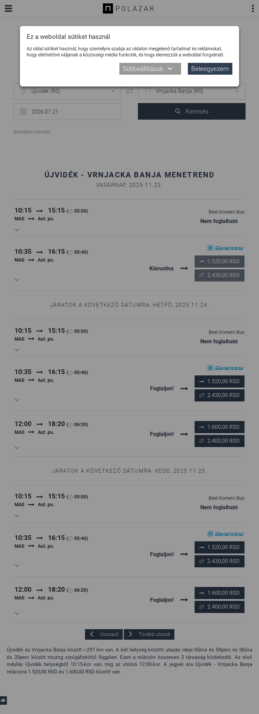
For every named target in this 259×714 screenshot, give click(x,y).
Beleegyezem (210, 69)
